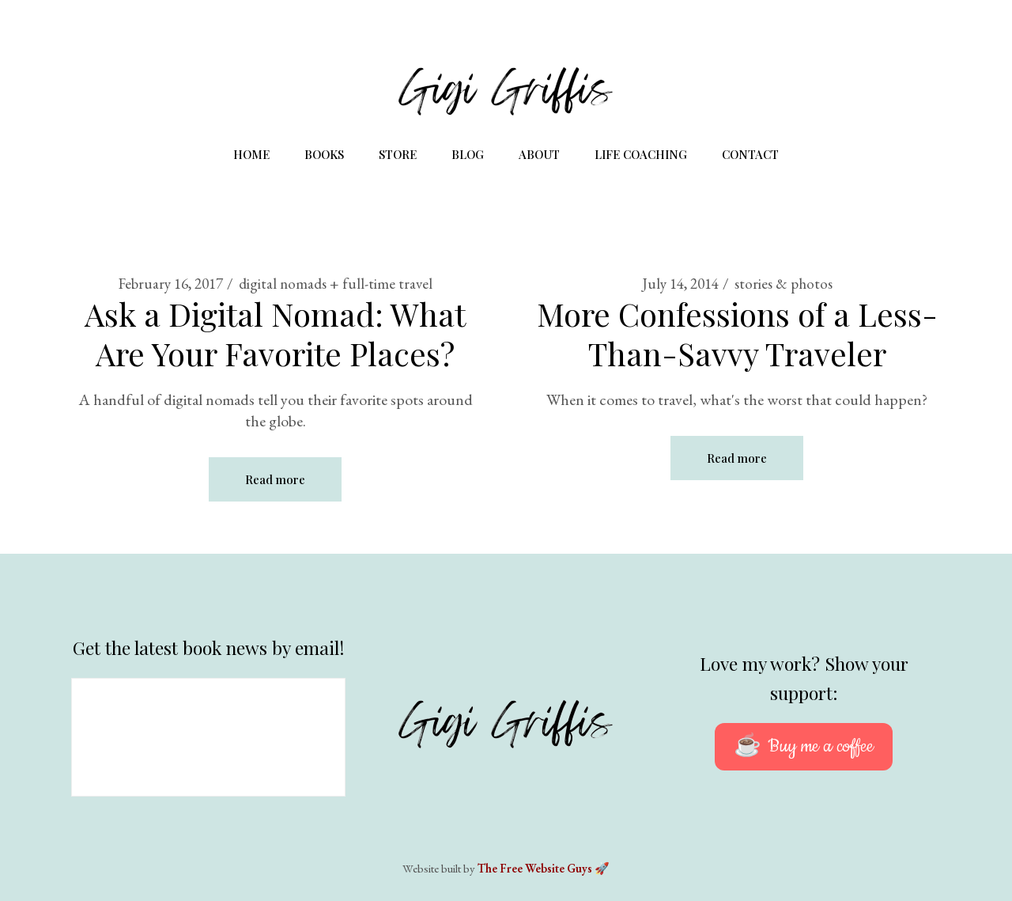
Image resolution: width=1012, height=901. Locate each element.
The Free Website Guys (535, 868)
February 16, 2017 (171, 283)
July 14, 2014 (680, 283)
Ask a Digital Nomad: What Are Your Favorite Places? (275, 333)
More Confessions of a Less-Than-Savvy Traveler (737, 333)
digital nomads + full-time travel (335, 283)
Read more (275, 479)
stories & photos (783, 283)
